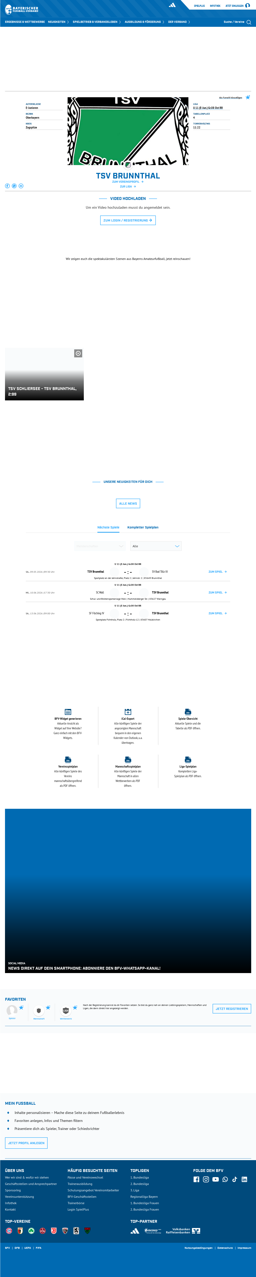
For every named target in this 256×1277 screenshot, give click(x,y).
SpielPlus (199, 6)
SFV (7, 1248)
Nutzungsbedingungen (199, 1248)
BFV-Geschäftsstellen (82, 1197)
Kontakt (10, 1209)
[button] (7, 186)
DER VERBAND (179, 22)
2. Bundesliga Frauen (144, 1209)
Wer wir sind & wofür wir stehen (27, 1177)
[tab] (108, 529)
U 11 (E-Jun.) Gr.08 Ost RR (208, 108)
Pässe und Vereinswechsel (85, 1177)
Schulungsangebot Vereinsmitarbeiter (93, 1190)
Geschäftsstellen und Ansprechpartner (31, 1184)
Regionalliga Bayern (144, 1197)
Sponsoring (13, 1190)
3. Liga (134, 1190)
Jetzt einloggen (235, 6)
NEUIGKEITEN (59, 22)
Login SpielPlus (78, 1209)
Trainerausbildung (80, 1184)
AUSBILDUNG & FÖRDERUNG (145, 22)
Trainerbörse (76, 1203)
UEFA (27, 1248)
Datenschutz (225, 1248)
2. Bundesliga (139, 1184)
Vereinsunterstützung (19, 1197)
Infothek (215, 6)
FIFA (38, 1248)
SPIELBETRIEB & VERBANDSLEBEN (97, 22)
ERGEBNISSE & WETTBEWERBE (25, 22)
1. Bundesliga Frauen (144, 1203)
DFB (17, 1248)
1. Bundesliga (139, 1177)
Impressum (244, 1248)
